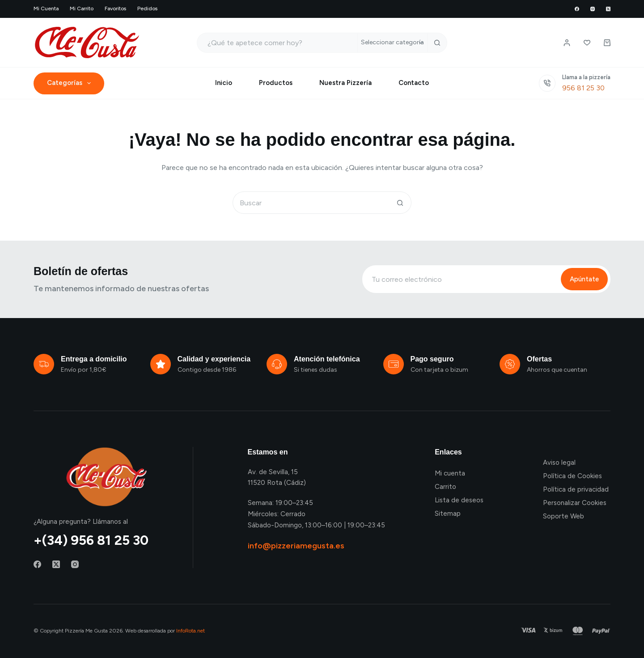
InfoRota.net (190, 631)
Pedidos (147, 8)
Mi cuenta (46, 8)
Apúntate (584, 279)
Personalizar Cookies (574, 503)
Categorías (70, 83)
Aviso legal (559, 462)
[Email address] (461, 279)
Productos (275, 83)
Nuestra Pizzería (345, 83)
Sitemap (448, 513)
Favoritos (115, 8)
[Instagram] (592, 9)
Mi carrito (81, 8)
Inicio (223, 83)
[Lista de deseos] (587, 42)
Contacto (413, 83)
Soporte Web (563, 516)
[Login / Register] (567, 42)
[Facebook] (577, 9)
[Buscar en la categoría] (392, 43)
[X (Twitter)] (608, 9)
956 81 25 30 (583, 88)
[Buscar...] (277, 43)
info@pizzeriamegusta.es (296, 546)
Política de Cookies (572, 476)
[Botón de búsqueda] (437, 43)
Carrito (445, 487)
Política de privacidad (576, 489)
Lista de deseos (459, 500)
